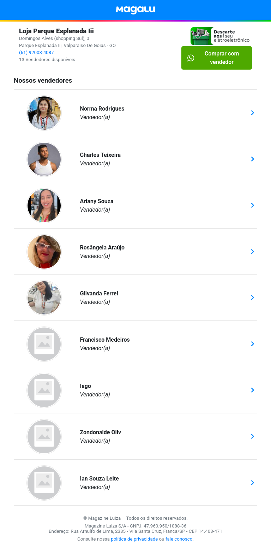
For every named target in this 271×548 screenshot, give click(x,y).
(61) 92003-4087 (36, 52)
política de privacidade (134, 539)
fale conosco (179, 539)
